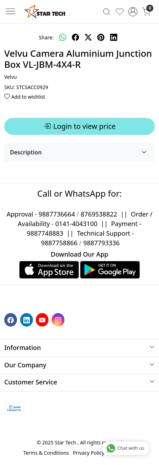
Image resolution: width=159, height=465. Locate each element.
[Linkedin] (27, 319)
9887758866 (59, 243)
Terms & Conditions (46, 452)
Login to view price (80, 126)
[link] (106, 11)
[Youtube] (43, 319)
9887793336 (101, 243)
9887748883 (45, 233)
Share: (46, 37)
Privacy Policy (88, 452)
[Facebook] (11, 319)
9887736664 (57, 214)
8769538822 (99, 214)
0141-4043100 (76, 223)
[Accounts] (133, 11)
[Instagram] (59, 319)
